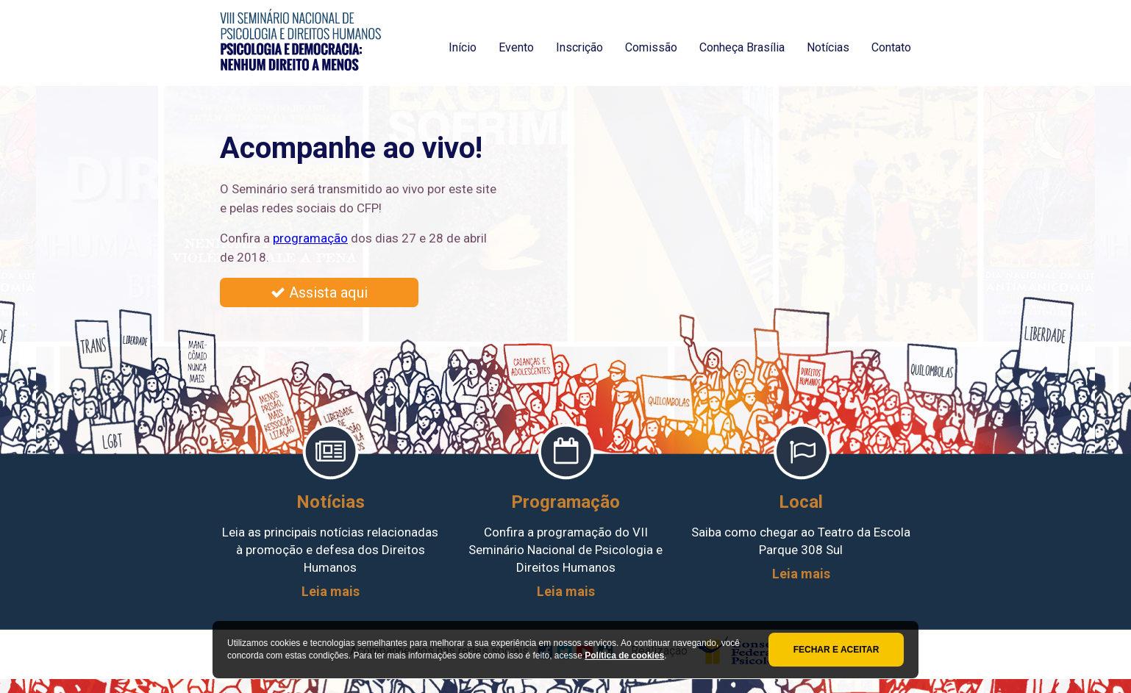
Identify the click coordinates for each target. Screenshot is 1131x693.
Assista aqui (319, 292)
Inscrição (579, 47)
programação (310, 238)
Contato (891, 47)
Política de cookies (624, 655)
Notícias (828, 47)
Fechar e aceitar (836, 649)
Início (463, 47)
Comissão (651, 47)
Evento (516, 47)
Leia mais (331, 591)
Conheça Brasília (742, 47)
